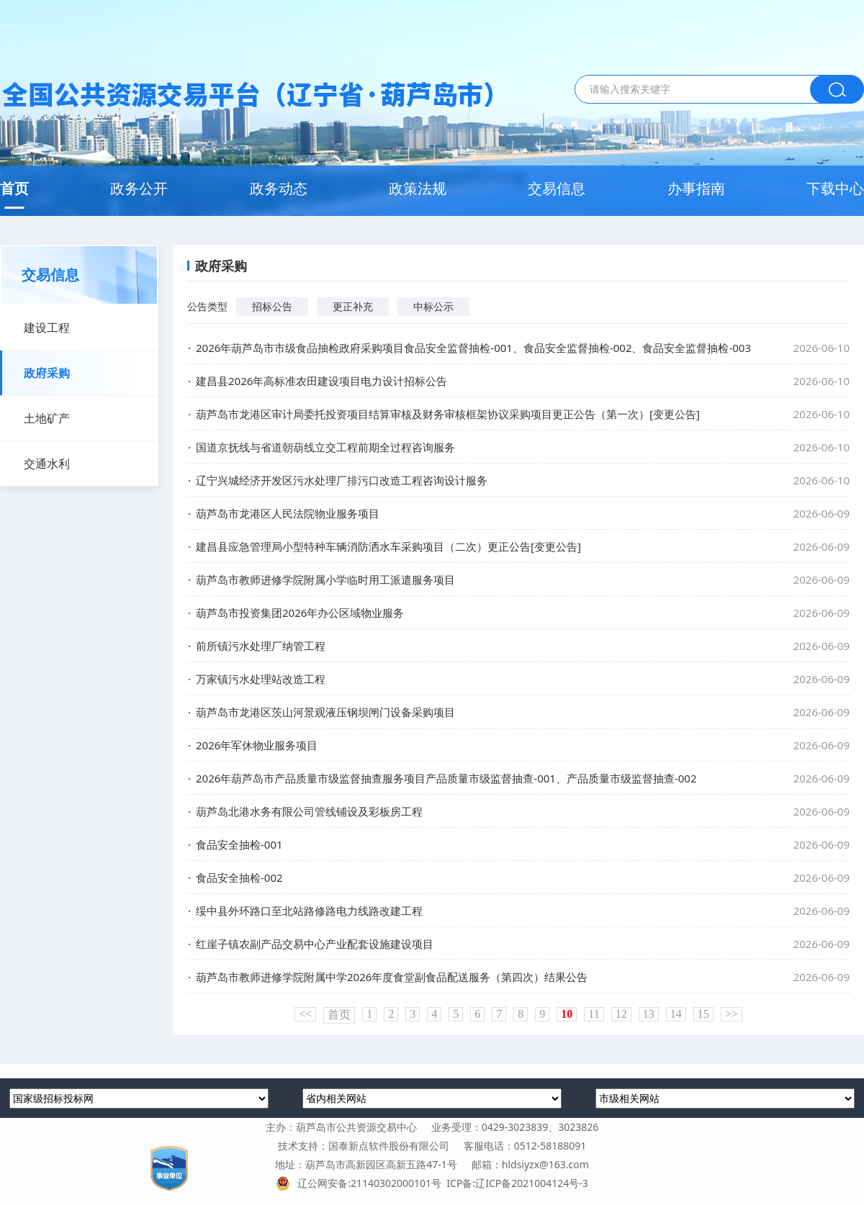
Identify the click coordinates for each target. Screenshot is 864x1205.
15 (703, 1014)
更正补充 (353, 306)
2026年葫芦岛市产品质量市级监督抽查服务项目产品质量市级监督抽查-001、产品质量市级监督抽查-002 (446, 778)
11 (593, 1014)
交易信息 (556, 188)
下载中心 (835, 188)
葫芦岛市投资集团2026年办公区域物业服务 (300, 612)
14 (676, 1014)
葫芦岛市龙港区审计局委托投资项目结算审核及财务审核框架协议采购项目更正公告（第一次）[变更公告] (448, 414)
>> (731, 1014)
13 (648, 1014)
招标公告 (272, 306)
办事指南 (696, 188)
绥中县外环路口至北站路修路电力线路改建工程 (309, 910)
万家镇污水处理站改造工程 (260, 679)
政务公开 (139, 188)
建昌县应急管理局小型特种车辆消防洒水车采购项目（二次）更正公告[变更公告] (388, 546)
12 (621, 1014)
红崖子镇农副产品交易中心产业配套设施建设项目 (314, 944)
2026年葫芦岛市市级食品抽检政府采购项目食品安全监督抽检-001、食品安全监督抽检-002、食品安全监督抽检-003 (473, 347)
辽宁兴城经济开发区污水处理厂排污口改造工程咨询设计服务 (341, 480)
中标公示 (433, 306)
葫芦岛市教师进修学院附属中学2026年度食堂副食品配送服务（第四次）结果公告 (392, 977)
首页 (14, 188)
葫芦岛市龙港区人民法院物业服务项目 (287, 513)
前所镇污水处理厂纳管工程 (260, 645)
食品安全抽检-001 (239, 844)
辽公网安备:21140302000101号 (361, 1183)
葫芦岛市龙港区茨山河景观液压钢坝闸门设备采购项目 (325, 712)
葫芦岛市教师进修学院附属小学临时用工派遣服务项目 (325, 579)
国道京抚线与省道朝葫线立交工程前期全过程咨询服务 (325, 447)
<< (305, 1014)
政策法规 (417, 188)
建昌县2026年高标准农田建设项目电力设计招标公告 (321, 381)
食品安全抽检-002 (239, 877)
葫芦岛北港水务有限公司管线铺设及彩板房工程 (309, 811)
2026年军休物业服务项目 (257, 745)
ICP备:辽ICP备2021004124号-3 (517, 1183)
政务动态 (278, 188)
